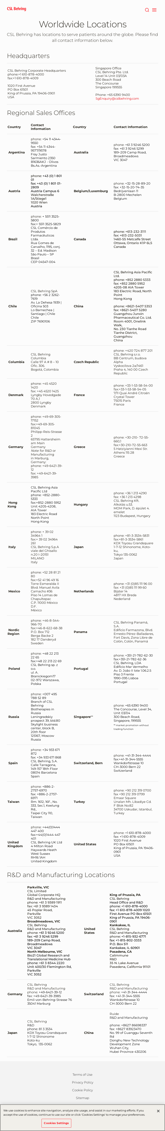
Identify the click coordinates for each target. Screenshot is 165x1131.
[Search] (147, 9)
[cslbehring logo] (16, 9)
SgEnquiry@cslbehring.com (117, 98)
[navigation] (154, 9)
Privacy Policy (82, 1082)
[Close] (158, 1113)
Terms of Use (82, 1075)
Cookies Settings (56, 1125)
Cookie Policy (82, 1090)
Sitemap (82, 1098)
